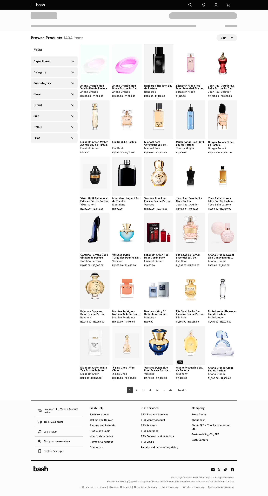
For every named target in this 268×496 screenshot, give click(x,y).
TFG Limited (86, 487)
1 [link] (129, 390)
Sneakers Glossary (145, 487)
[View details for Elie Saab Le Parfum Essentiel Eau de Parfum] (190, 232)
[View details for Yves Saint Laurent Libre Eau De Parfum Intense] (222, 176)
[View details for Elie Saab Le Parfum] (127, 119)
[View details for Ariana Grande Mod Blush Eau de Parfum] (127, 63)
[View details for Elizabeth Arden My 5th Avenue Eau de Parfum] (95, 119)
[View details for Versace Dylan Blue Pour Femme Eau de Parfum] (158, 345)
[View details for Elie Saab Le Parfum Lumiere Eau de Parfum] (190, 289)
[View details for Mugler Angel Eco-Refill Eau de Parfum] (190, 119)
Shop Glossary (169, 487)
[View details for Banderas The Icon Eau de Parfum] (158, 63)
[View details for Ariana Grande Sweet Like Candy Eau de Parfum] (222, 232)
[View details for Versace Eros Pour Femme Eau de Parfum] (158, 176)
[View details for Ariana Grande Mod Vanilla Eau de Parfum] (95, 63)
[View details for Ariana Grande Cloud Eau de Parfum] (222, 345)
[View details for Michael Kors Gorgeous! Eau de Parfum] (158, 119)
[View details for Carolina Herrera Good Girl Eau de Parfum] (95, 232)
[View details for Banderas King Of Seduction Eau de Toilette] (158, 289)
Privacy (101, 487)
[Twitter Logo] (219, 471)
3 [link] (143, 390)
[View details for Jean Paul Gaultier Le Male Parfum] (190, 176)
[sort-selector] (227, 37)
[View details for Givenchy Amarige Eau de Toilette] (190, 345)
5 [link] (157, 390)
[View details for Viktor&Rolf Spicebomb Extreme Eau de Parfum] (95, 176)
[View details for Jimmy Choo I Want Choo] (127, 345)
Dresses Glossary (120, 487)
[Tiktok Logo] (226, 471)
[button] (204, 5)
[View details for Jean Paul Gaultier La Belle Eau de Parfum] (222, 63)
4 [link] (150, 390)
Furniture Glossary (193, 487)
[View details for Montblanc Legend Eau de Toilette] (127, 176)
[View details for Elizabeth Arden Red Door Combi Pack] (158, 232)
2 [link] (136, 390)
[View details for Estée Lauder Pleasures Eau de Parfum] (222, 289)
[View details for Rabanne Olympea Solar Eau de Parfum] (95, 289)
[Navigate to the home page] (40, 4)
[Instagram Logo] (213, 471)
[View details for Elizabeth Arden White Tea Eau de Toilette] (95, 345)
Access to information (221, 487)
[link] (182, 390)
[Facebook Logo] (232, 471)
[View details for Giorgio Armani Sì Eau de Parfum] (222, 119)
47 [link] (170, 390)
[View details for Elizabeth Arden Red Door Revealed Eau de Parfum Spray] (190, 63)
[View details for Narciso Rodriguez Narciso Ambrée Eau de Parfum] (127, 289)
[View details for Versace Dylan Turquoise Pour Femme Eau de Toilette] (127, 232)
